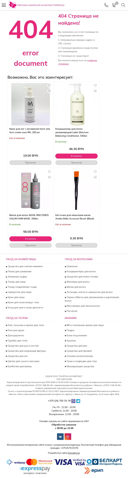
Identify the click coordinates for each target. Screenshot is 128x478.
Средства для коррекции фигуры (26, 350)
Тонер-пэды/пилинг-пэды (22, 287)
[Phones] (106, 5)
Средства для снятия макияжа (25, 266)
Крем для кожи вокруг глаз (23, 302)
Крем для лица (15, 297)
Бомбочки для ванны (19, 366)
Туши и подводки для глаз (81, 361)
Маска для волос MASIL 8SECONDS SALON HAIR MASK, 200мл (29, 217)
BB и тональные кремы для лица (85, 325)
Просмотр (30, 162)
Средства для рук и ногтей (22, 345)
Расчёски (71, 311)
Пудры (70, 330)
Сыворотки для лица (19, 292)
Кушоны (71, 340)
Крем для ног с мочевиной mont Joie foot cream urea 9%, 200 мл (29, 130)
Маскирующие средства (80, 366)
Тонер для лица (16, 281)
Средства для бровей (79, 350)
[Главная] (36, 5)
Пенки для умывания (19, 271)
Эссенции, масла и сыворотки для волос (89, 292)
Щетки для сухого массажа (23, 361)
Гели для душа (15, 330)
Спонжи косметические (79, 356)
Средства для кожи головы (82, 276)
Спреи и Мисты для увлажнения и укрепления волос (92, 299)
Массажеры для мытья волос (83, 305)
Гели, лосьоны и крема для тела (25, 325)
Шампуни (72, 266)
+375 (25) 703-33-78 (59, 400)
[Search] (123, 5)
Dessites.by (74, 453)
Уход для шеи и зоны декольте (25, 307)
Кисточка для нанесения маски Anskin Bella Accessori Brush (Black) (74, 217)
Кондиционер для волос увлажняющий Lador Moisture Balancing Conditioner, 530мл (71, 132)
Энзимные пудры (17, 276)
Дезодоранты (15, 335)
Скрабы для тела (17, 340)
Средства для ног (17, 356)
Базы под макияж (76, 335)
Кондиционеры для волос (81, 271)
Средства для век (76, 345)
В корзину (76, 156)
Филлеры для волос (78, 281)
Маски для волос (76, 287)
